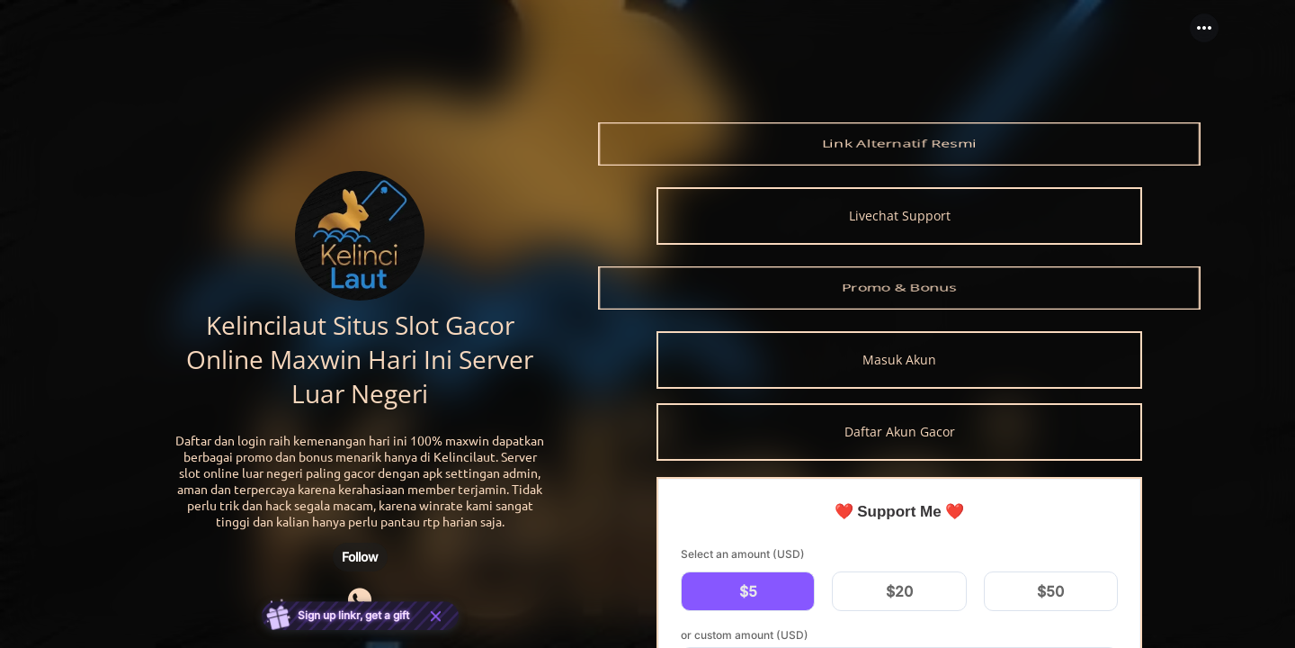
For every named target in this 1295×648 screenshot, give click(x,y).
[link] (899, 144)
